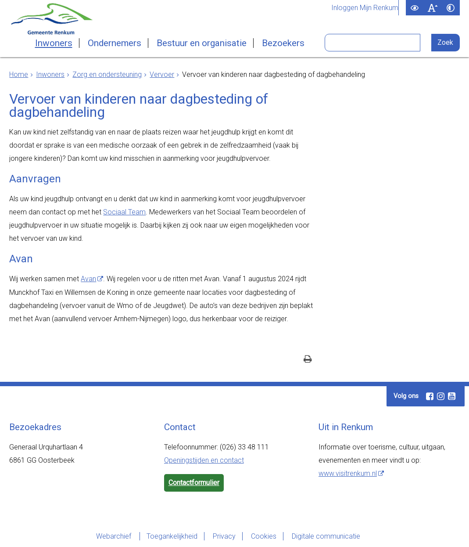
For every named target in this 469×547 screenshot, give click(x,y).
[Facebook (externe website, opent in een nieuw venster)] (429, 396)
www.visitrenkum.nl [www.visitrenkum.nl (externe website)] (348, 473)
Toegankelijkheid (172, 536)
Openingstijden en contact (204, 460)
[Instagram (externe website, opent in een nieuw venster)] (440, 396)
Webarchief (114, 536)
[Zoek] (445, 42)
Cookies (263, 536)
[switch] (414, 7)
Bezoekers (283, 43)
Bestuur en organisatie (202, 43)
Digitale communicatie (326, 536)
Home (18, 74)
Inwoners (53, 43)
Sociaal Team (124, 212)
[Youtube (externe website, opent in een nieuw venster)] (451, 396)
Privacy (224, 536)
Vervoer (162, 74)
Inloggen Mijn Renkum (364, 7)
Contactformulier (193, 482)
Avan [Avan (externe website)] (88, 279)
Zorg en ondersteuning (107, 74)
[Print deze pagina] (307, 360)
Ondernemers (114, 43)
